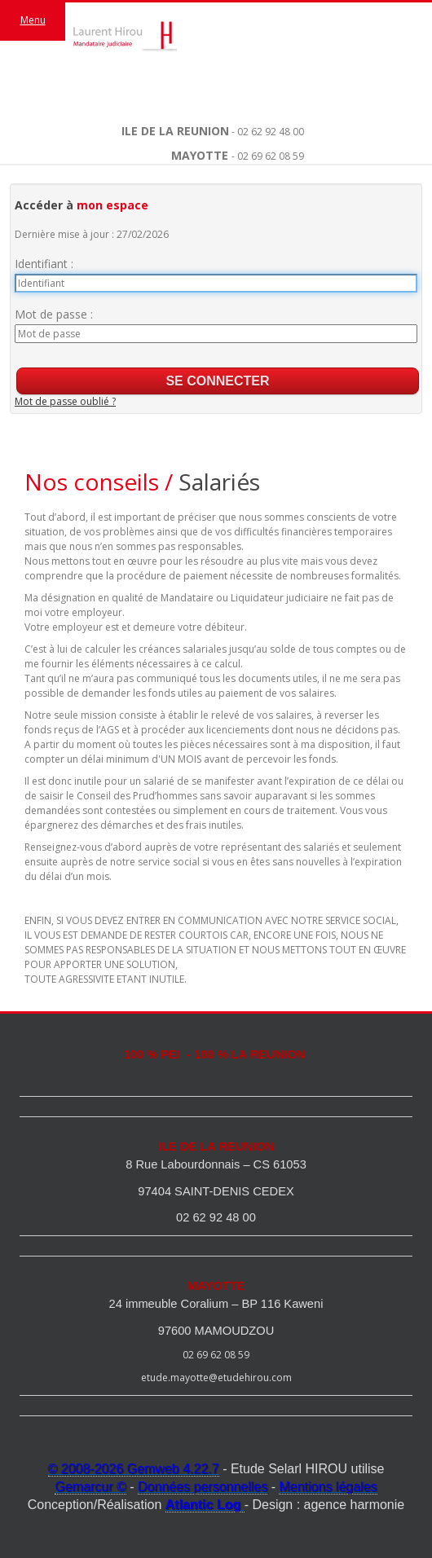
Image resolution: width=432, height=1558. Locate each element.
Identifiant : (44, 263)
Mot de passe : (54, 314)
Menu (33, 20)
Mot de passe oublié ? (65, 401)
